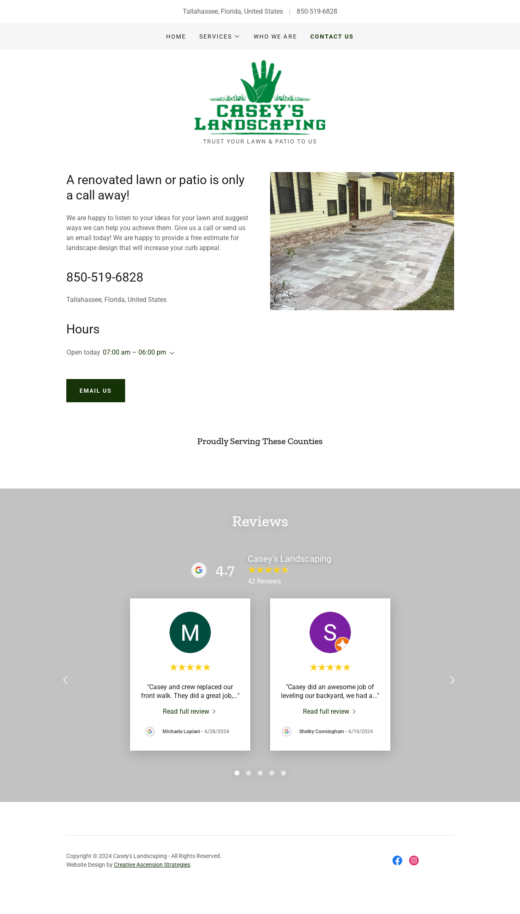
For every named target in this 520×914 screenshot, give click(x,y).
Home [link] (176, 36)
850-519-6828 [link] (317, 11)
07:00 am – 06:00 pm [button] (134, 352)
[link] (260, 97)
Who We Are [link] (275, 36)
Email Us (96, 390)
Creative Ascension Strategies (152, 846)
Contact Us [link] (332, 36)
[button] (219, 36)
